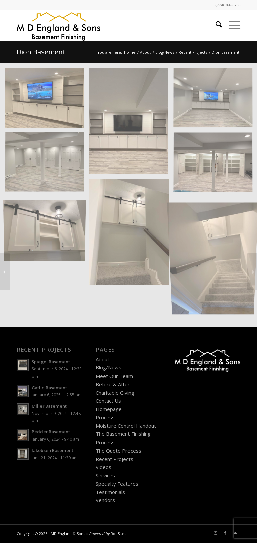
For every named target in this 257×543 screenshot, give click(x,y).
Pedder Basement (51, 432)
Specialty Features (117, 483)
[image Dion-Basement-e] (47, 229)
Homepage (109, 409)
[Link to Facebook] (225, 533)
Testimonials (110, 492)
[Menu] (231, 25)
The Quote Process (118, 450)
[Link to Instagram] (215, 533)
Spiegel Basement (51, 362)
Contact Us (108, 400)
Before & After (113, 384)
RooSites (118, 533)
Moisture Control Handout (126, 425)
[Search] (215, 25)
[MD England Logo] (58, 25)
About (102, 359)
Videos (103, 467)
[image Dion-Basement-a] (131, 123)
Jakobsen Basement (52, 450)
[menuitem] (215, 25)
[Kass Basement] (252, 271)
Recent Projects (114, 459)
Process (105, 417)
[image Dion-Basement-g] (47, 100)
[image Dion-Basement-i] (131, 234)
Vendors (105, 500)
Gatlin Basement (49, 388)
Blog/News (108, 367)
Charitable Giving (115, 392)
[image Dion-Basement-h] (47, 165)
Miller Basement (49, 406)
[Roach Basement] (5, 271)
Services (105, 475)
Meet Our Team (114, 375)
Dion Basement (41, 51)
